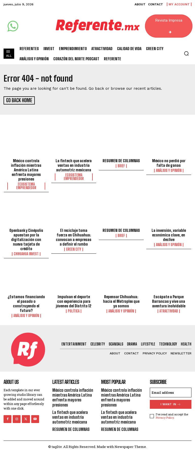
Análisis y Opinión (169, 169)
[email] (170, 392)
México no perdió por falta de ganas (168, 162)
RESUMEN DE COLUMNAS (121, 159)
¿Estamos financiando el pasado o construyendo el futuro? (26, 303)
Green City (73, 248)
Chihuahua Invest (26, 253)
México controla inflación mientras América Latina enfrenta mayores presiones (26, 168)
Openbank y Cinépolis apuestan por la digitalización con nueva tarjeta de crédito (26, 238)
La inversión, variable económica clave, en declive (169, 234)
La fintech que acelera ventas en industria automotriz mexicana (74, 164)
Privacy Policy (165, 417)
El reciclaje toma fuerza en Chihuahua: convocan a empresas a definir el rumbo (73, 236)
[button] (186, 53)
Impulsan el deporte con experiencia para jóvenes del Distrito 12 (73, 300)
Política (73, 310)
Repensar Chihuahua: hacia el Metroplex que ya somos (121, 300)
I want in (170, 403)
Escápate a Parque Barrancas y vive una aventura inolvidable (168, 300)
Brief (121, 165)
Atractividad (168, 310)
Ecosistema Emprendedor (26, 185)
